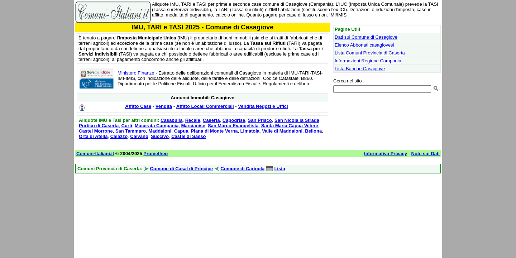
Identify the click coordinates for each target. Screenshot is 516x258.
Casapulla (171, 120)
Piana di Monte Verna (214, 131)
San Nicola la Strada (296, 120)
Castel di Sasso (188, 136)
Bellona (313, 131)
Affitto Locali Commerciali (205, 106)
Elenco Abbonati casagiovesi (364, 45)
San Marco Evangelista (233, 125)
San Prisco (260, 120)
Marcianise (193, 125)
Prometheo (155, 153)
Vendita (164, 106)
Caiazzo (119, 136)
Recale (192, 120)
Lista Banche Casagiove (360, 68)
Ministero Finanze (136, 73)
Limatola (249, 131)
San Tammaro (130, 131)
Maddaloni (159, 131)
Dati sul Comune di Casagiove (366, 37)
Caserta (211, 120)
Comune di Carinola (242, 168)
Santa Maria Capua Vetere (289, 125)
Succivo (160, 136)
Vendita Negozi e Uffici (263, 106)
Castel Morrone (96, 131)
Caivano (139, 136)
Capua (181, 131)
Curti (126, 125)
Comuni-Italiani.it (95, 153)
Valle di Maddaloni (282, 131)
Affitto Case (138, 106)
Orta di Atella (93, 136)
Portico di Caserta (99, 125)
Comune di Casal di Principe (181, 168)
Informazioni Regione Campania (368, 60)
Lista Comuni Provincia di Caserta (370, 53)
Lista (279, 168)
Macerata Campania (156, 125)
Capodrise (234, 120)
